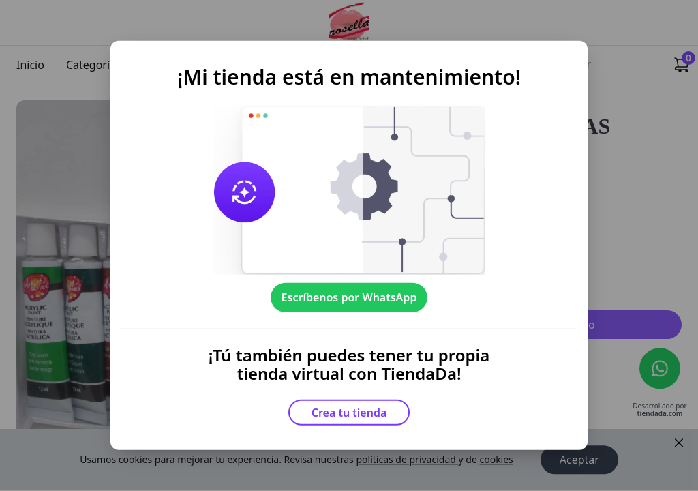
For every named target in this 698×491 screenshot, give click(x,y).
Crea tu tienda (349, 412)
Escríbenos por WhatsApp (349, 297)
